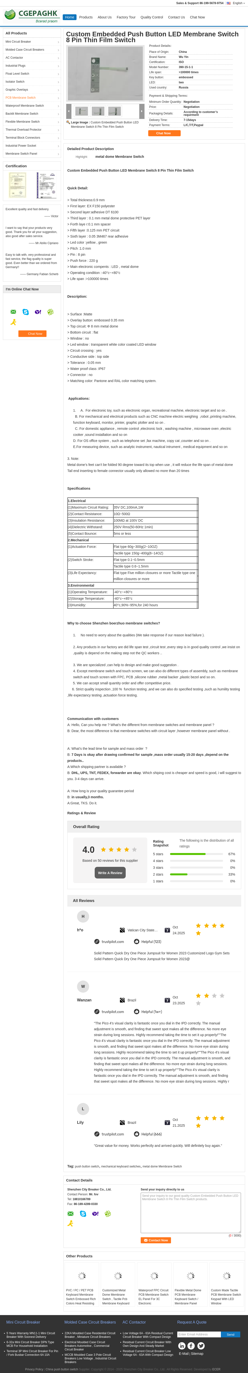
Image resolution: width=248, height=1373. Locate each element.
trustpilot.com (113, 942)
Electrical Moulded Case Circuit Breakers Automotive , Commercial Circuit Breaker (87, 1346)
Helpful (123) (151, 942)
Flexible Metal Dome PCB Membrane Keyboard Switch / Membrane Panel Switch (188, 1299)
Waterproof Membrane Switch (25, 105)
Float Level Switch (17, 73)
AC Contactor (14, 57)
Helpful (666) (151, 1134)
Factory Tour (126, 17)
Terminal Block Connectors (23, 137)
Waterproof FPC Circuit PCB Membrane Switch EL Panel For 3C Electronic (154, 1297)
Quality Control (152, 17)
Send (230, 1334)
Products (86, 17)
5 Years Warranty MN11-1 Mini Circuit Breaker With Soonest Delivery (31, 1335)
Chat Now (197, 17)
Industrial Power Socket (21, 145)
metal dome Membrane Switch (162, 1166)
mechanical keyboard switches (121, 1166)
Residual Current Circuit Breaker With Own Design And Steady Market (147, 1344)
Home (69, 17)
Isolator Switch (15, 81)
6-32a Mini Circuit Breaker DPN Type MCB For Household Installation (30, 1344)
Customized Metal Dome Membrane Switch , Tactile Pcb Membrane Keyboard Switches (115, 1299)
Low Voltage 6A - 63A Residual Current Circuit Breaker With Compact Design (148, 1335)
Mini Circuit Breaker (18, 41)
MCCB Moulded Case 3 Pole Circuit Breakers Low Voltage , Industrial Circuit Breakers (90, 1358)
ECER (216, 1369)
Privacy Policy (34, 1369)
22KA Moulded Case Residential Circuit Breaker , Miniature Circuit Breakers (90, 1335)
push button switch (87, 1166)
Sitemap (197, 1354)
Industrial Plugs (15, 65)
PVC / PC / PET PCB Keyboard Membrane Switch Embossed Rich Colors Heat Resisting (81, 1297)
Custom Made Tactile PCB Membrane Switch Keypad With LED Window (226, 1297)
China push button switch (62, 1369)
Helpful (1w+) (151, 1012)
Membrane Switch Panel (21, 153)
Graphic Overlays (17, 89)
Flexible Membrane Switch (23, 121)
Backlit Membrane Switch (22, 113)
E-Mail (184, 1354)
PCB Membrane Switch (21, 97)
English (239, 3)
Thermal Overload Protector (23, 129)
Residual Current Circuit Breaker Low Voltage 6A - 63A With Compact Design (148, 1353)
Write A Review (110, 873)
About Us (105, 17)
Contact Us (176, 17)
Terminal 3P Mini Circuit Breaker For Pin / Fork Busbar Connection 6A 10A (32, 1353)
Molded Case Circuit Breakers (25, 49)
